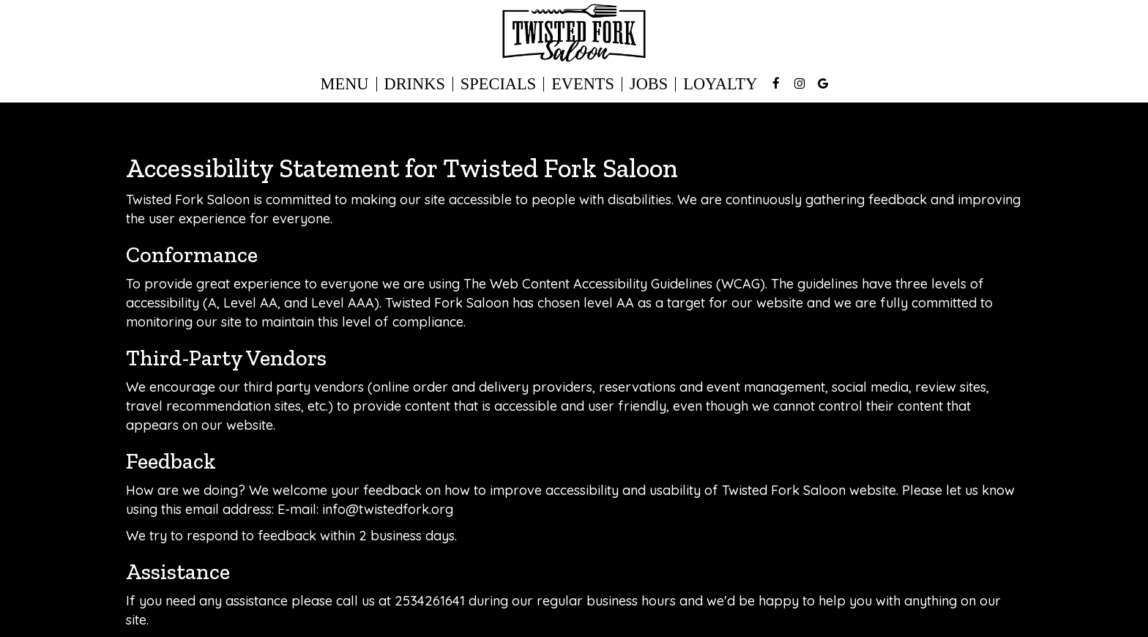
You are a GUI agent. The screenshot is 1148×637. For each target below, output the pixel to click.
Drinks (414, 84)
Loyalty (720, 84)
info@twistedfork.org (387, 509)
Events (582, 84)
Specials (498, 84)
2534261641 (430, 600)
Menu (345, 84)
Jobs (649, 84)
